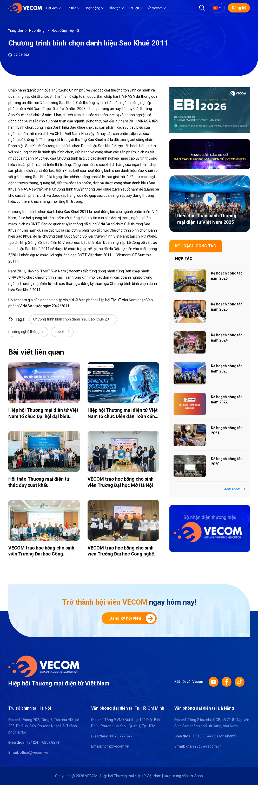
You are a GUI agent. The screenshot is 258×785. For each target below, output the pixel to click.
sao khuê (62, 332)
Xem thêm (235, 489)
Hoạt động (92, 8)
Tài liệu (134, 8)
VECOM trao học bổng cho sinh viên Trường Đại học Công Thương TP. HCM (41, 554)
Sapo (198, 776)
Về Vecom (155, 8)
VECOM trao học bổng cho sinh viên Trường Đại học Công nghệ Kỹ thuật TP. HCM (121, 554)
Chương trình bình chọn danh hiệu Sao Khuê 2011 (73, 319)
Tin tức (71, 8)
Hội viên (52, 8)
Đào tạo (115, 8)
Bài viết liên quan (36, 352)
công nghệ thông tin (28, 332)
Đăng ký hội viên (132, 618)
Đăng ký (239, 7)
